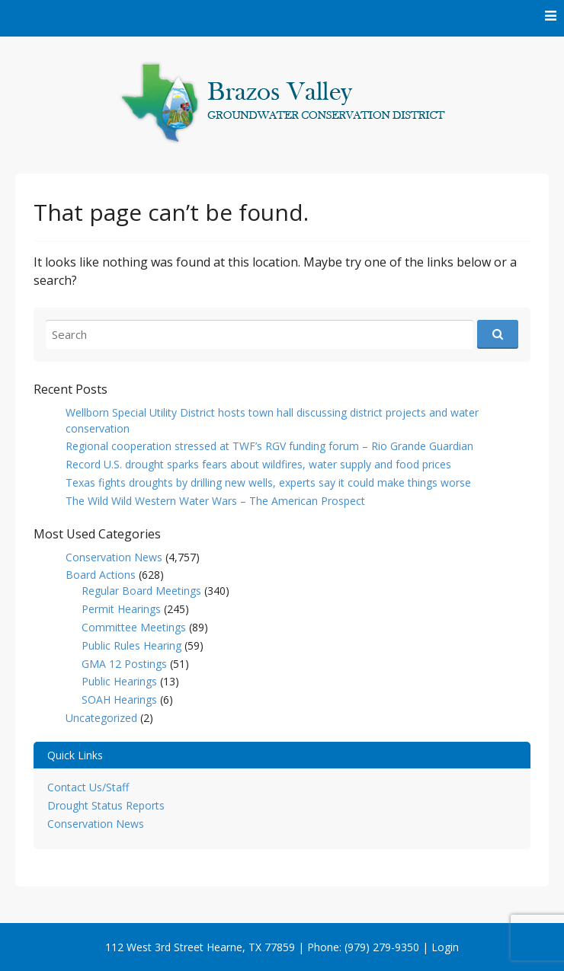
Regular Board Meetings (141, 590)
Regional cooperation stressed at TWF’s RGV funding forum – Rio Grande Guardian (269, 446)
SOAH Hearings (119, 699)
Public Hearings (119, 681)
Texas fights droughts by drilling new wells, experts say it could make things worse (268, 482)
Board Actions (101, 574)
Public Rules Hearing (131, 645)
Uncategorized (101, 718)
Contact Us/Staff (88, 787)
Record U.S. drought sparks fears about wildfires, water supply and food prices (258, 464)
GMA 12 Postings (124, 663)
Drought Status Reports (106, 805)
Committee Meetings (134, 627)
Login (445, 947)
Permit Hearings (121, 609)
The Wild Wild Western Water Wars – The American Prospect (215, 500)
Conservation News (114, 557)
